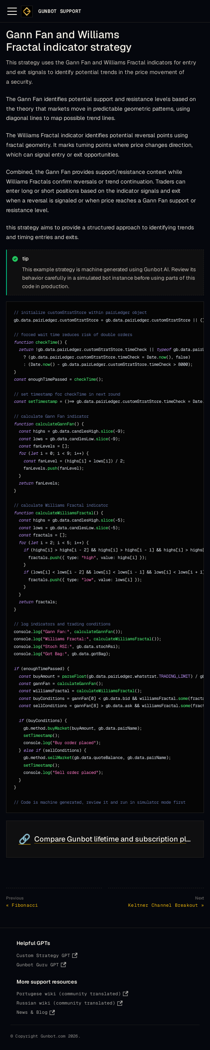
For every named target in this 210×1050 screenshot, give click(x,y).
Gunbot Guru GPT (41, 964)
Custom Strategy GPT (47, 955)
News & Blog (36, 1012)
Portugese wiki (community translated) (72, 993)
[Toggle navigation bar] (12, 11)
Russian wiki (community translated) (70, 1003)
